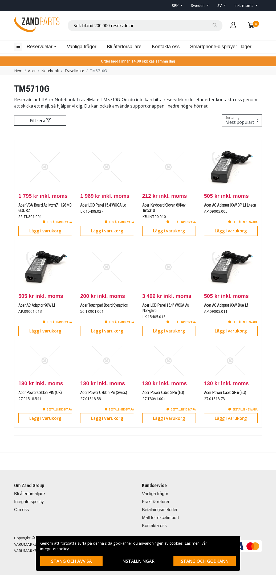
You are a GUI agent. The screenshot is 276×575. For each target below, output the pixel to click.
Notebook (50, 70)
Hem (18, 70)
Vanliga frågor (81, 46)
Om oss (21, 509)
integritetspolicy (54, 548)
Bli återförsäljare (124, 46)
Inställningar (138, 561)
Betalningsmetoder (159, 509)
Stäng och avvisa (71, 561)
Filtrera (40, 121)
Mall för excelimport (160, 517)
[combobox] (145, 25)
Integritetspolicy (29, 501)
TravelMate (74, 70)
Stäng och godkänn (205, 561)
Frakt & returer (155, 501)
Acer (32, 70)
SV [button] (220, 5)
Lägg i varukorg (45, 231)
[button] (177, 5)
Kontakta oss (166, 46)
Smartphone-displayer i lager (220, 46)
